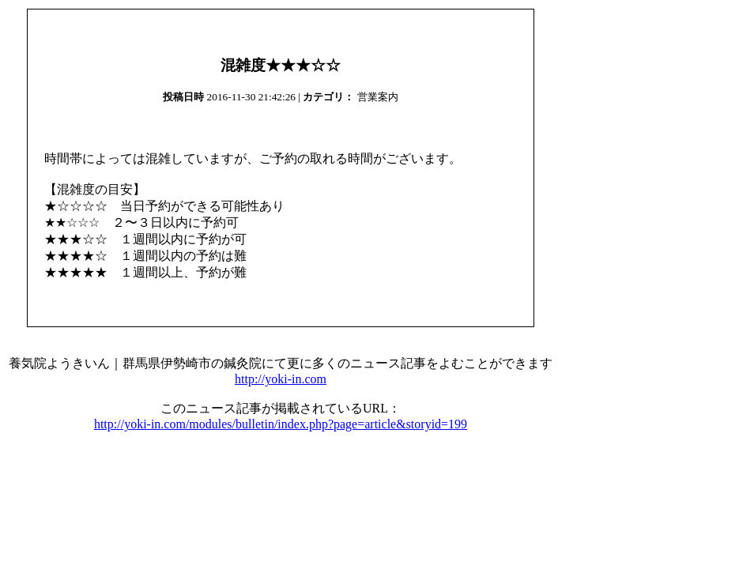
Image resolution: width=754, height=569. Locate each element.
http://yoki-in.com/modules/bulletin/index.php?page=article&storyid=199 (280, 424)
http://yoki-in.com (280, 379)
